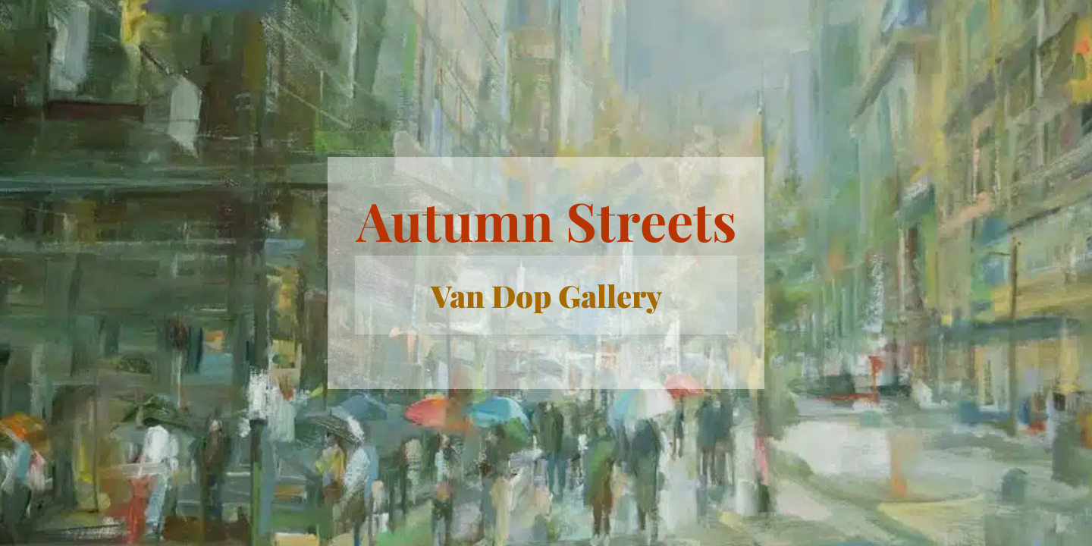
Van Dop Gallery (546, 295)
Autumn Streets (546, 220)
